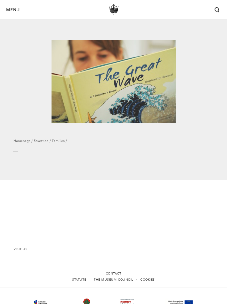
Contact (114, 273)
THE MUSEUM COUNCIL (113, 280)
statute (79, 280)
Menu (12, 10)
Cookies (147, 280)
